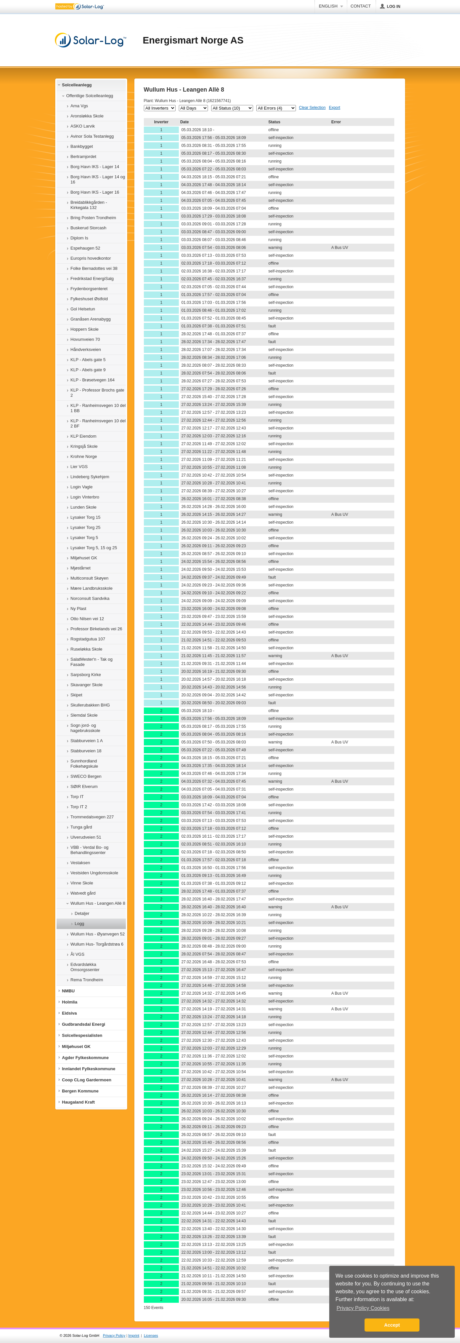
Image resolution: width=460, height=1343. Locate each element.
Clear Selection (312, 107)
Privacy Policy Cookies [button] (362, 1308)
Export (334, 107)
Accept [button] (392, 1325)
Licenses (151, 1335)
